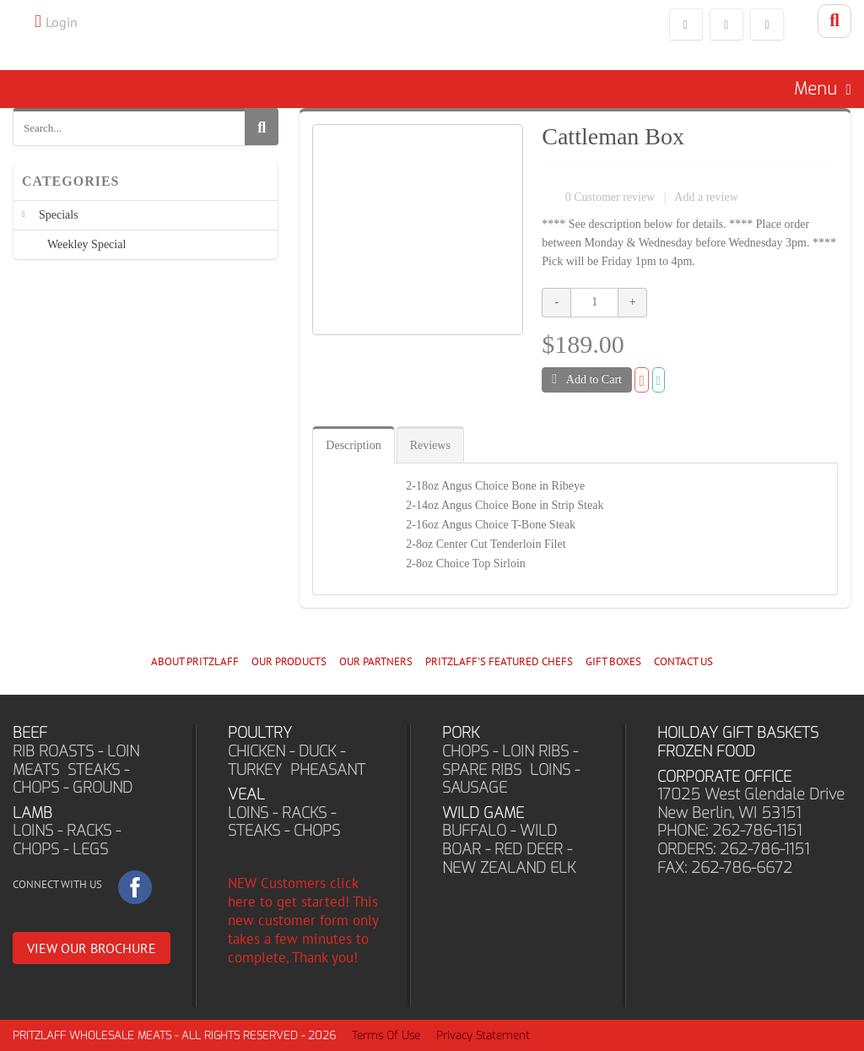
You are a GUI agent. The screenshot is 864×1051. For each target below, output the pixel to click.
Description (353, 445)
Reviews (430, 445)
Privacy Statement (483, 1035)
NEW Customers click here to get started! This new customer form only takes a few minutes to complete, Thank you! (303, 920)
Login (62, 22)
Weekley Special (86, 244)
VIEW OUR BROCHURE (91, 948)
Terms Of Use (386, 1035)
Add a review (705, 197)
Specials (58, 215)
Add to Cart (587, 379)
